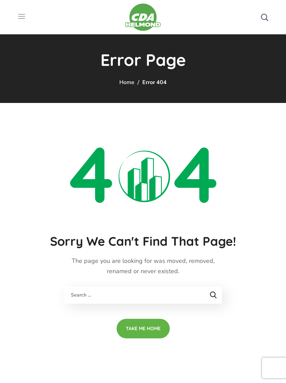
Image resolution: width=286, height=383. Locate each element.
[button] (264, 17)
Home (126, 82)
